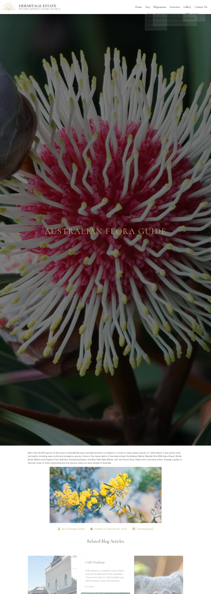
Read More (89, 587)
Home (138, 7)
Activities (175, 7)
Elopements (159, 7)
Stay (147, 7)
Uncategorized (145, 528)
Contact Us (201, 7)
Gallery (187, 7)
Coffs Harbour (95, 562)
